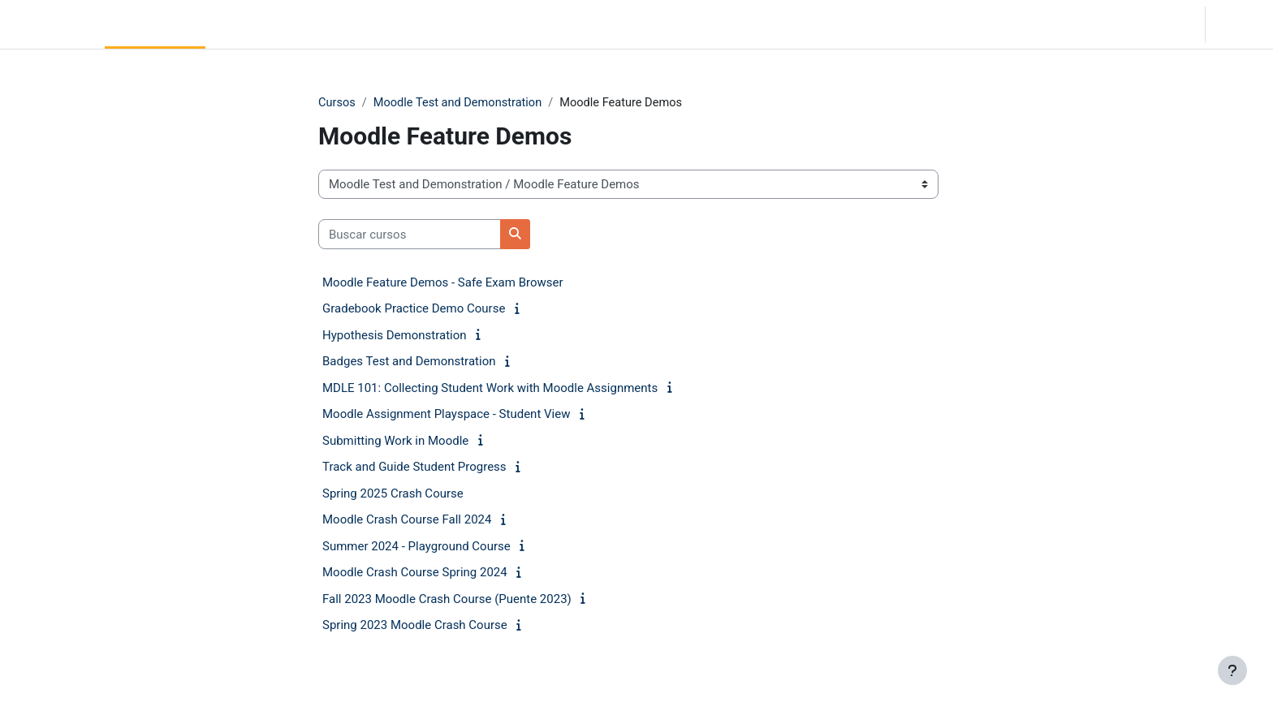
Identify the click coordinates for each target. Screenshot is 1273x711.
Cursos (337, 103)
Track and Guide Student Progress (414, 467)
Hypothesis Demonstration (394, 336)
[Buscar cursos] (409, 235)
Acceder (1237, 24)
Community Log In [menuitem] (261, 24)
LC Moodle (49, 24)
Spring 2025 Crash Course (393, 494)
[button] (1103, 24)
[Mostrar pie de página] (1232, 670)
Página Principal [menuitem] (155, 24)
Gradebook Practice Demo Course (413, 309)
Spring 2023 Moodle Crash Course (414, 625)
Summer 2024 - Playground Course (416, 547)
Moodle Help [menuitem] (358, 24)
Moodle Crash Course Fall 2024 (406, 520)
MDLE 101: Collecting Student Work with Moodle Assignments (490, 388)
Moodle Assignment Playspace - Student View (446, 414)
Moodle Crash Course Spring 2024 (414, 573)
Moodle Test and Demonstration (461, 103)
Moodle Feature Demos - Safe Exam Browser (442, 283)
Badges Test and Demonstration (408, 362)
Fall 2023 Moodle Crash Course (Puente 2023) (447, 599)
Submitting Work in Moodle (395, 441)
